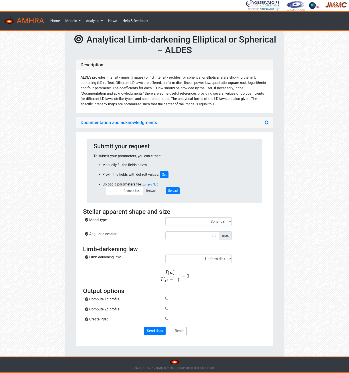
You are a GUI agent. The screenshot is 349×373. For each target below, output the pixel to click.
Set (164, 174)
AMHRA (24, 21)
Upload (173, 190)
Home (55, 21)
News (112, 21)
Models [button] (71, 21)
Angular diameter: (101, 234)
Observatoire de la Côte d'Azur (196, 367)
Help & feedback (135, 21)
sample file (149, 184)
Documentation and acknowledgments (119, 122)
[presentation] (174, 276)
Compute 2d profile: (102, 309)
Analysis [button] (93, 21)
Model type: (96, 220)
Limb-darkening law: (103, 257)
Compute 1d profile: (102, 299)
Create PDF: (96, 319)
